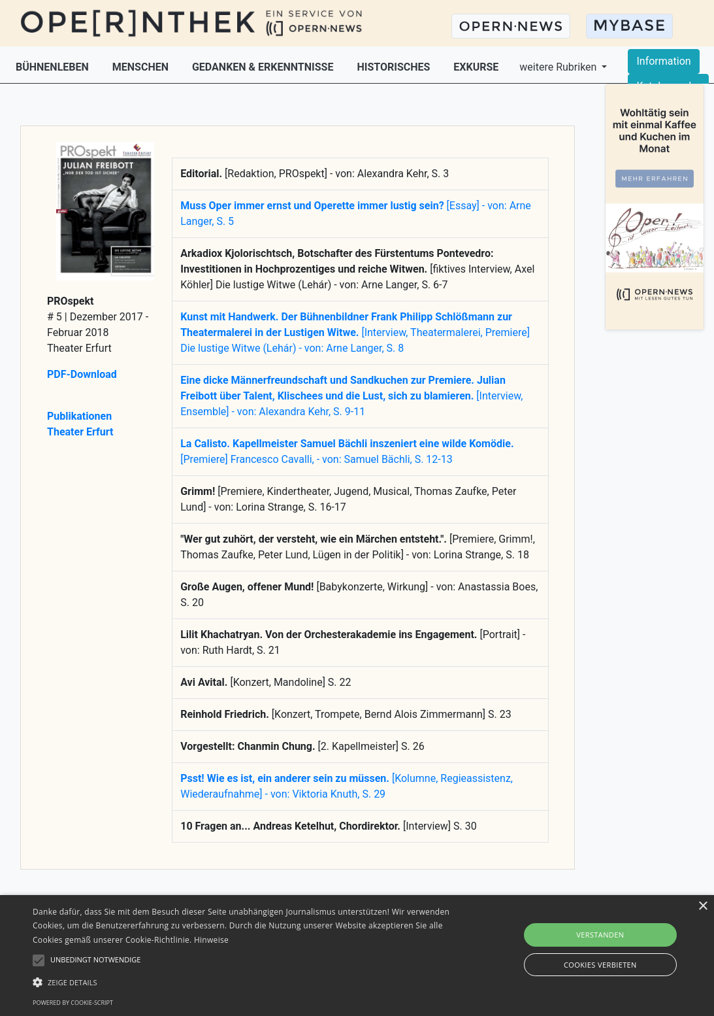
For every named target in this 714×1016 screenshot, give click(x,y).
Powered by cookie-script (73, 1002)
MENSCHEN (141, 67)
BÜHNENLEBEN (53, 67)
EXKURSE (475, 67)
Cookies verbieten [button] (600, 965)
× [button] (702, 906)
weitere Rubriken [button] (559, 67)
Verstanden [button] (600, 935)
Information (663, 61)
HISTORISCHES (394, 67)
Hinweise (211, 939)
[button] (243, 982)
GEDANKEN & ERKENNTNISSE (264, 67)
